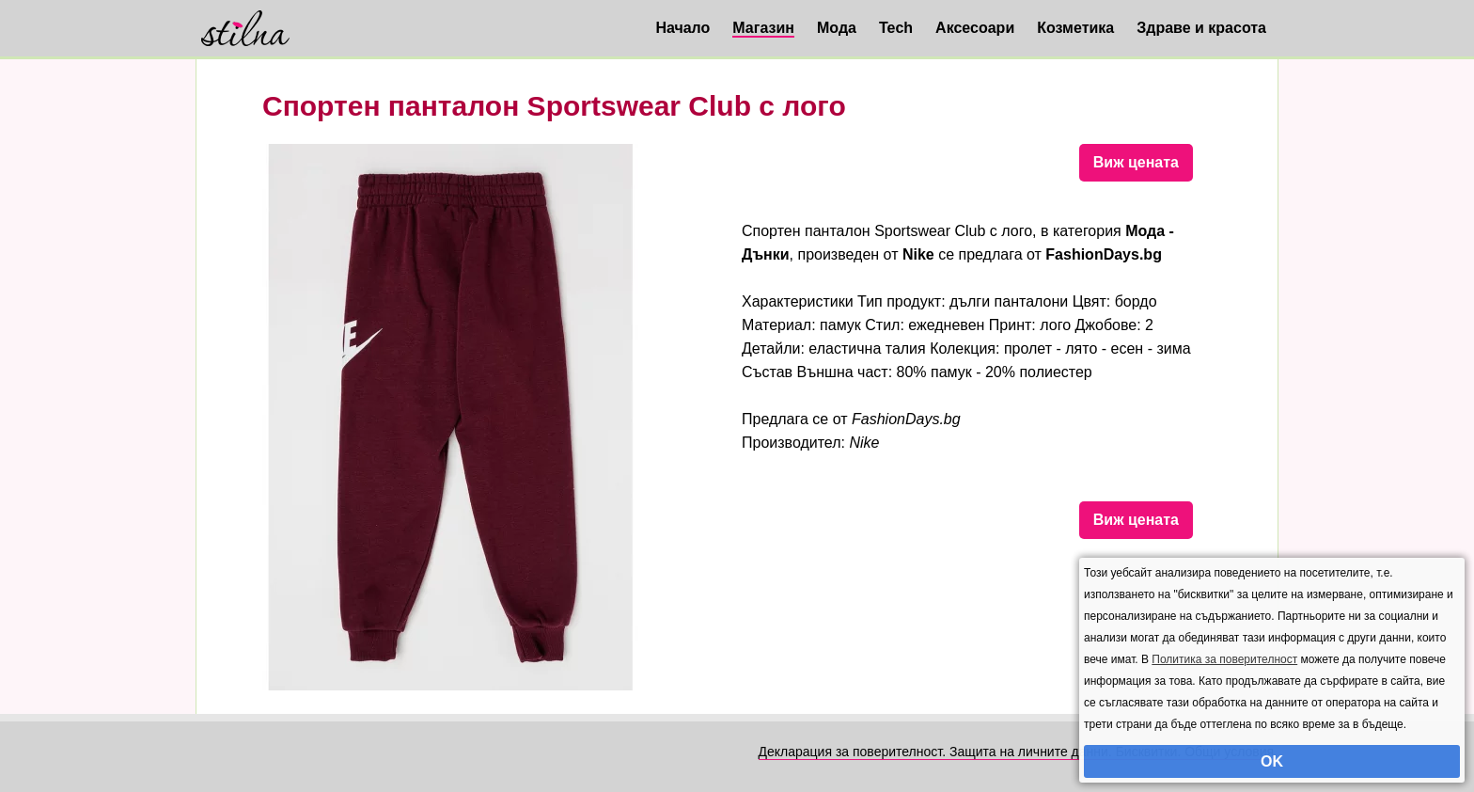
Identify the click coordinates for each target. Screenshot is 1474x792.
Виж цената (1136, 162)
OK (1272, 761)
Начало (682, 28)
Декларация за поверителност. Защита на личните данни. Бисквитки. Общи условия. (1018, 751)
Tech (896, 28)
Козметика (1075, 28)
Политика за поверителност (1224, 659)
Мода (836, 28)
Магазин (763, 28)
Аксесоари (974, 28)
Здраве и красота (1201, 28)
